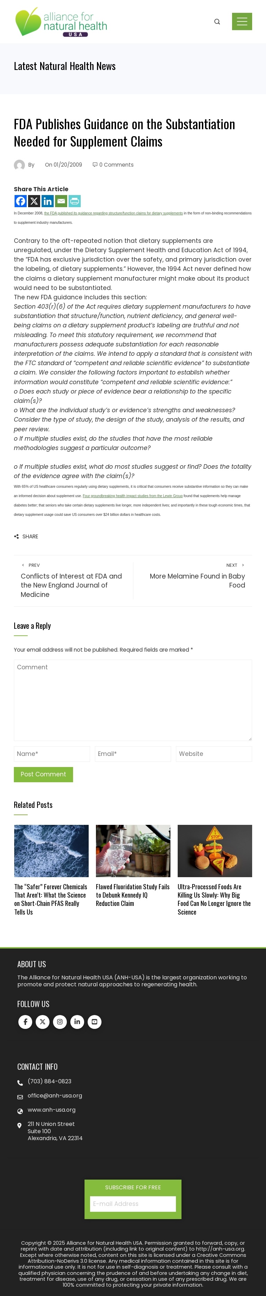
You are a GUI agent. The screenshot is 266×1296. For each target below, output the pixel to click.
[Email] (61, 201)
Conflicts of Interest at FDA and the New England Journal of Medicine (73, 580)
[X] (34, 201)
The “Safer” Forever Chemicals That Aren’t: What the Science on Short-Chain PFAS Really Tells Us (50, 899)
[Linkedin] (48, 201)
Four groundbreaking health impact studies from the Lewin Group (133, 496)
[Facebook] (21, 201)
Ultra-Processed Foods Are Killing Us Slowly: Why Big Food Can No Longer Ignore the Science (214, 899)
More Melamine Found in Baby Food (192, 576)
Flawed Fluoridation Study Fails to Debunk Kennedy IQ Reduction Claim (133, 895)
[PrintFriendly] (75, 201)
